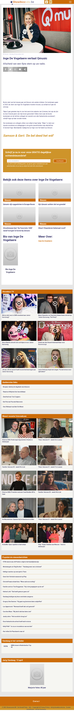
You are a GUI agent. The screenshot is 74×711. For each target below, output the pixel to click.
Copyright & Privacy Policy (41, 707)
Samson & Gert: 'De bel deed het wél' (28, 135)
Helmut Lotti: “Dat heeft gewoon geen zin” (16, 591)
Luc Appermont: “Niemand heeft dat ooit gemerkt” (19, 606)
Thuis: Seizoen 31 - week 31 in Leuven (50, 467)
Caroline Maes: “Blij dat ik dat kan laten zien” (17, 611)
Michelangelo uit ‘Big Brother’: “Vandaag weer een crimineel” (22, 566)
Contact (36, 701)
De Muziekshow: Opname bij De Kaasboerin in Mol (18, 519)
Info (30, 707)
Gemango (43, 709)
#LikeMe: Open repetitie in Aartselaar (14, 544)
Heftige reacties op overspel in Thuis (14, 572)
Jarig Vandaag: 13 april (12, 660)
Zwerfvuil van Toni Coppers (11, 397)
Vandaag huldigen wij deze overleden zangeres (18, 596)
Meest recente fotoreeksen (14, 416)
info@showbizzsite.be (58, 707)
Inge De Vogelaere (45, 241)
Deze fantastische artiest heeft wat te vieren (17, 621)
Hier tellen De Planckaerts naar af (13, 631)
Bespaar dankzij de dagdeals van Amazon (16, 387)
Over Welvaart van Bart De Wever (13, 406)
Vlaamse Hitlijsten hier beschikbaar (14, 392)
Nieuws (8, 200)
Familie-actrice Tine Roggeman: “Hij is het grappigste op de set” (23, 586)
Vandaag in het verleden (13, 641)
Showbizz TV (8, 291)
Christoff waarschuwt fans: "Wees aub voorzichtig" (19, 581)
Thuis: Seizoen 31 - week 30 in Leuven (50, 519)
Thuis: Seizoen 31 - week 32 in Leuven (50, 440)
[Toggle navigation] (70, 1)
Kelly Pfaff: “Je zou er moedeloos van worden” (17, 626)
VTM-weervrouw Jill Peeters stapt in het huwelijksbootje (21, 562)
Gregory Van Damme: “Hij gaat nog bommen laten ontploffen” (22, 601)
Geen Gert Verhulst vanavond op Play (14, 576)
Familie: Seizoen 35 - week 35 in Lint (13, 467)
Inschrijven (60, 161)
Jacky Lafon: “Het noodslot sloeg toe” (15, 616)
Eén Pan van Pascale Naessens (13, 402)
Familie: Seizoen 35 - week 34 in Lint (49, 492)
